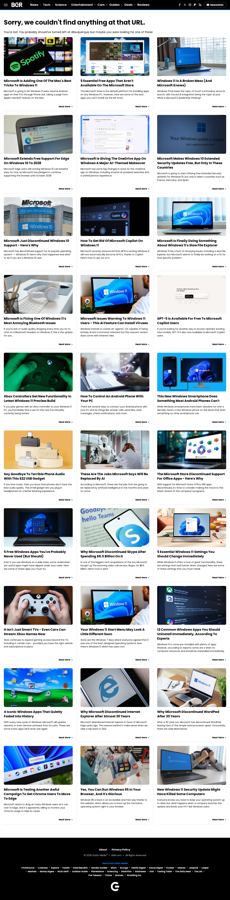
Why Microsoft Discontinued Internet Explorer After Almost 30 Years (110, 714)
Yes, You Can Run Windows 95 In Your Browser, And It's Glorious (110, 791)
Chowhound (27, 867)
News (34, 5)
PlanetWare (97, 871)
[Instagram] (190, 5)
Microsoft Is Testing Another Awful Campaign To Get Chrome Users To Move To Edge (37, 794)
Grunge (124, 867)
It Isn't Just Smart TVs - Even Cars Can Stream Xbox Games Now (34, 631)
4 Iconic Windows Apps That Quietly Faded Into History (33, 714)
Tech (46, 5)
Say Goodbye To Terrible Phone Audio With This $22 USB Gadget (34, 476)
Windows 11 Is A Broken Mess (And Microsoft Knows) (184, 83)
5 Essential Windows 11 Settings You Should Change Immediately (186, 554)
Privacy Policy (121, 849)
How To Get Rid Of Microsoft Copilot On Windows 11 (111, 243)
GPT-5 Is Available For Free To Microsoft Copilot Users (189, 320)
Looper (205, 867)
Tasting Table (164, 871)
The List (198, 871)
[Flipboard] (195, 5)
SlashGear (140, 871)
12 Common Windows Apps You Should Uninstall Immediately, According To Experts (188, 634)
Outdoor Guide (80, 871)
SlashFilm (126, 871)
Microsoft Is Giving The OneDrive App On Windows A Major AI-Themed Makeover (113, 160)
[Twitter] (185, 5)
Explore (55, 867)
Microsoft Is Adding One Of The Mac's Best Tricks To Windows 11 (37, 83)
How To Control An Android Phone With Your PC (111, 398)
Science (61, 5)
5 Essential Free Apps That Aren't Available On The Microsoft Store (107, 83)
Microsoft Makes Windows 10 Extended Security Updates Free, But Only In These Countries (189, 163)
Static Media (99, 855)
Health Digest (138, 867)
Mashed (32, 871)
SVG (152, 871)
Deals (128, 5)
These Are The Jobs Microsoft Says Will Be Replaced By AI (114, 476)
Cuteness (43, 867)
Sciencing (112, 871)
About (103, 849)
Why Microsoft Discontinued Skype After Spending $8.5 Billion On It (113, 554)
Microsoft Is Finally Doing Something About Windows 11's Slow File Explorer (187, 243)
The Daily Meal (183, 871)
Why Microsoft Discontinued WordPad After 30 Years (188, 714)
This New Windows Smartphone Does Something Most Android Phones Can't (188, 398)
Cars (101, 5)
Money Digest (47, 871)
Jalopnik (193, 867)
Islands (181, 867)
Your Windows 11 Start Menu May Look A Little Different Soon (112, 631)
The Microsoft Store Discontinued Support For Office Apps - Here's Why (191, 476)
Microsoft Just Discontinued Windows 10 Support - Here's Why (36, 243)
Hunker (170, 867)
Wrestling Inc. (134, 875)
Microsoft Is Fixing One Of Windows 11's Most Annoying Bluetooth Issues (35, 320)
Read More (64, 106)
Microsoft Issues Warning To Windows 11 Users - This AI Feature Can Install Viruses (114, 320)
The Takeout (94, 875)
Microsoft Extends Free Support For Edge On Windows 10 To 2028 (36, 160)
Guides (114, 5)
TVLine (108, 875)
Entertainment (82, 5)
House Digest (156, 867)
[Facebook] (179, 5)
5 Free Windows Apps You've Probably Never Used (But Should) (35, 554)
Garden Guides (99, 867)
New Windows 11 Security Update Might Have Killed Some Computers (188, 791)
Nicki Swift (63, 871)
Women (119, 875)
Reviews (143, 5)
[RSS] (200, 5)
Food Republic (80, 867)
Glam (114, 867)
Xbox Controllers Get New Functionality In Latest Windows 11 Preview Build (37, 398)
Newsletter (215, 4)
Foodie (65, 867)
